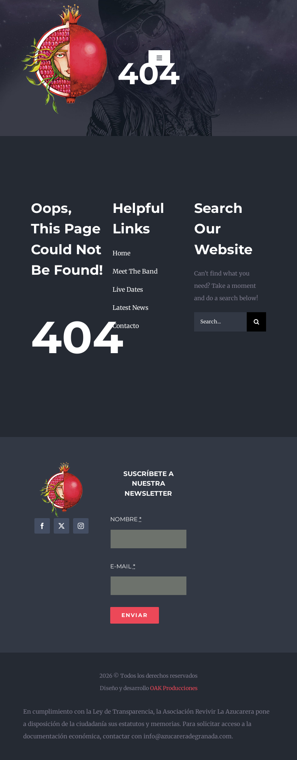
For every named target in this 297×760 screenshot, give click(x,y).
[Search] (256, 322)
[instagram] (81, 526)
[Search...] (220, 322)
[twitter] (61, 526)
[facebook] (42, 526)
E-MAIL (122, 566)
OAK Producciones (174, 688)
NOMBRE (126, 519)
